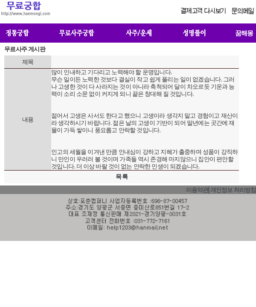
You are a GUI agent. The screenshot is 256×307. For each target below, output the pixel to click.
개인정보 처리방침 (233, 190)
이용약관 (197, 190)
